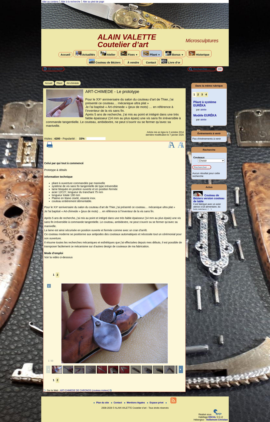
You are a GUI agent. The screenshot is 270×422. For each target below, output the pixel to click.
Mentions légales (135, 402)
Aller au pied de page (93, 1)
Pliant (151, 53)
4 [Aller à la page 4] (206, 94)
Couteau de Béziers (105, 61)
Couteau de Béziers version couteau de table (208, 198)
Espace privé (155, 402)
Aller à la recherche (70, 1)
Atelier (107, 53)
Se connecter (55, 68)
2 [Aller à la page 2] (57, 274)
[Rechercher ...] (202, 69)
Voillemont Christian (217, 419)
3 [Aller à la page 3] (202, 94)
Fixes (129, 53)
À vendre (132, 62)
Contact (150, 62)
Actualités (85, 53)
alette (203, 109)
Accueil (65, 54)
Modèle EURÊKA (205, 115)
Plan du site (102, 402)
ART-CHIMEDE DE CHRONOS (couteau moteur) (84, 390)
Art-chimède (73, 83)
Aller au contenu (50, 1)
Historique (199, 53)
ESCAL (212, 417)
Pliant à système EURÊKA (204, 103)
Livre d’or (170, 61)
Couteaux (199, 157)
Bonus (174, 53)
